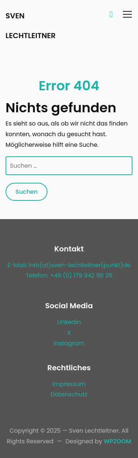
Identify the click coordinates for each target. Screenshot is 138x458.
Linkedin (69, 322)
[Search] (111, 14)
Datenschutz (69, 394)
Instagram (69, 343)
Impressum (69, 384)
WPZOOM (117, 441)
